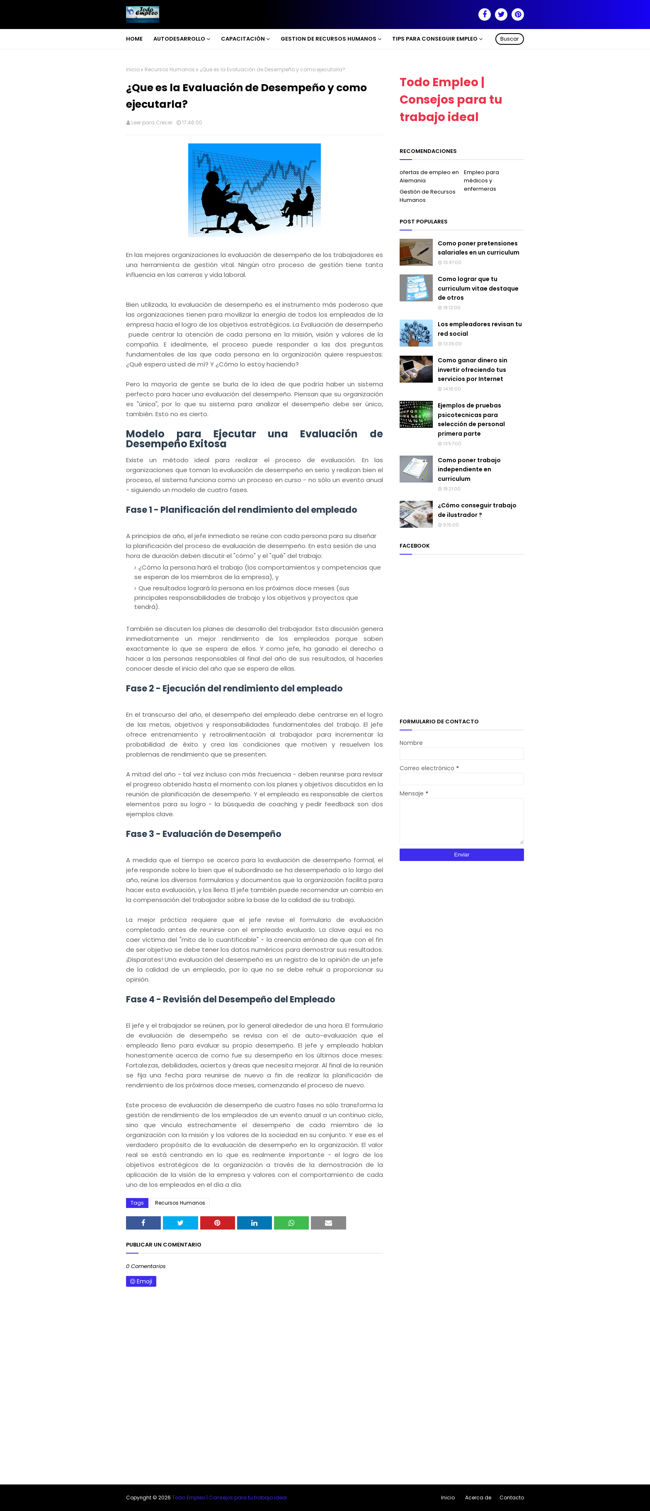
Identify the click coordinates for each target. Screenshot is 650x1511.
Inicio (133, 69)
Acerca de (478, 1497)
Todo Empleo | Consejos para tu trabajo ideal (451, 99)
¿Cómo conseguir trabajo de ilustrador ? (477, 510)
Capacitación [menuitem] (243, 39)
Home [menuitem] (134, 39)
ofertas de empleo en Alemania (429, 176)
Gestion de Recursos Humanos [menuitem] (328, 39)
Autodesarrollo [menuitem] (179, 39)
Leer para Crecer (151, 122)
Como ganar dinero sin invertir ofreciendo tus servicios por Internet (472, 369)
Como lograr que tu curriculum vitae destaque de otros (478, 288)
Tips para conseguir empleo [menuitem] (435, 39)
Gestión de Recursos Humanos (428, 196)
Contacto (512, 1497)
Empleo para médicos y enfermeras (481, 180)
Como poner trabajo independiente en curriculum (469, 469)
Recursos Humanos (170, 69)
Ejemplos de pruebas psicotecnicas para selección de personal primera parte (471, 419)
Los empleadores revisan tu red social (480, 328)
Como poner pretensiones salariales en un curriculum (478, 248)
